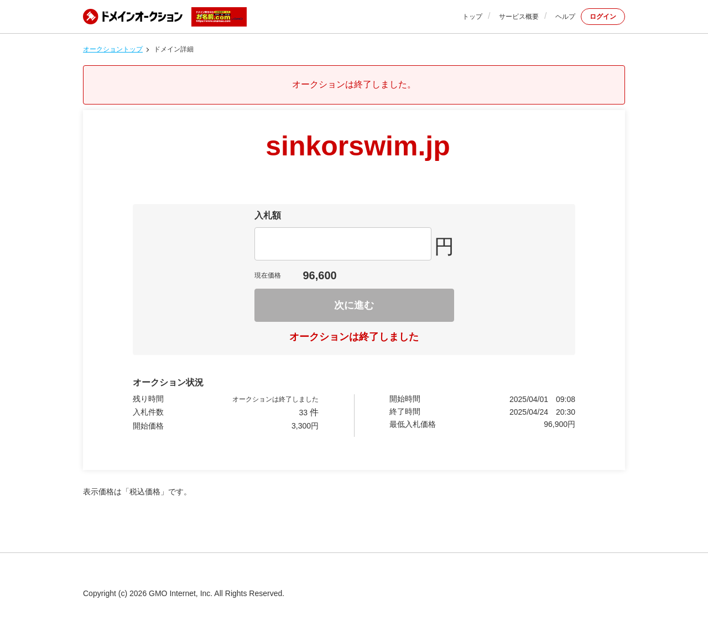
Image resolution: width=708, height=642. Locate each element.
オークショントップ (113, 49)
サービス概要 (519, 16)
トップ (472, 16)
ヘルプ (565, 16)
